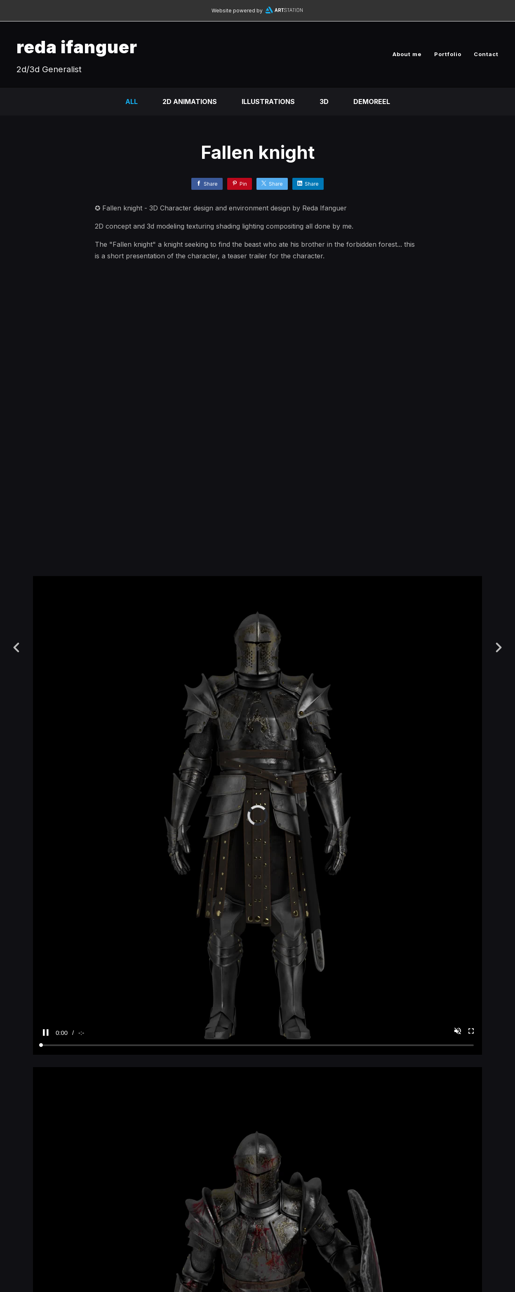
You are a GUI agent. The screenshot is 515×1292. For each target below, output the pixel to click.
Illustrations (268, 101)
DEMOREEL (371, 101)
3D (324, 101)
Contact (486, 54)
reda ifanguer (76, 46)
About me (407, 54)
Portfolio (447, 54)
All (131, 101)
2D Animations (189, 101)
